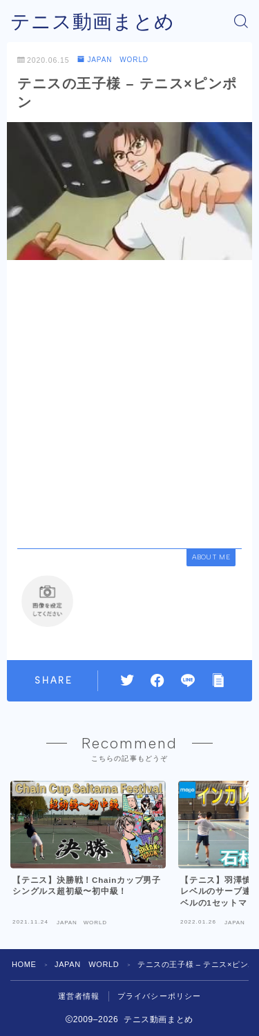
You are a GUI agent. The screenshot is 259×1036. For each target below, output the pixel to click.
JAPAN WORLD (112, 59)
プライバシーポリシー (159, 996)
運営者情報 (79, 996)
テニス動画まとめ (92, 21)
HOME (24, 964)
